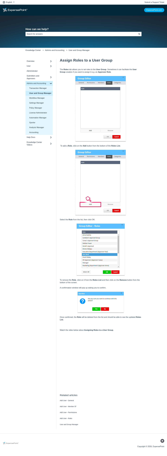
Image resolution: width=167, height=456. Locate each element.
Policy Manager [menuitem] (35, 108)
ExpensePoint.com (154, 10)
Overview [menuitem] (30, 61)
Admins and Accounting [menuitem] (36, 83)
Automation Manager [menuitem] (38, 118)
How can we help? (37, 29)
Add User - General (67, 400)
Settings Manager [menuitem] (36, 103)
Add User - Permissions (68, 412)
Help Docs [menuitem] (31, 137)
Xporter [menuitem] (32, 123)
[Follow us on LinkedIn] (162, 441)
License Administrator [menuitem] (38, 113)
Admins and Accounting (54, 50)
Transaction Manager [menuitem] (38, 88)
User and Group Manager (79, 50)
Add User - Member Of (68, 406)
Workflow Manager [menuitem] (37, 98)
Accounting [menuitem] (33, 132)
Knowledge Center (33, 50)
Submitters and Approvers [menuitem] (33, 77)
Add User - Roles (66, 418)
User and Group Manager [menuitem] (40, 93)
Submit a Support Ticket (154, 2)
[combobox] (81, 34)
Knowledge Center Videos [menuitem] (34, 143)
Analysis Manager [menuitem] (36, 127)
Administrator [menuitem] (32, 71)
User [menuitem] (29, 66)
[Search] (139, 34)
